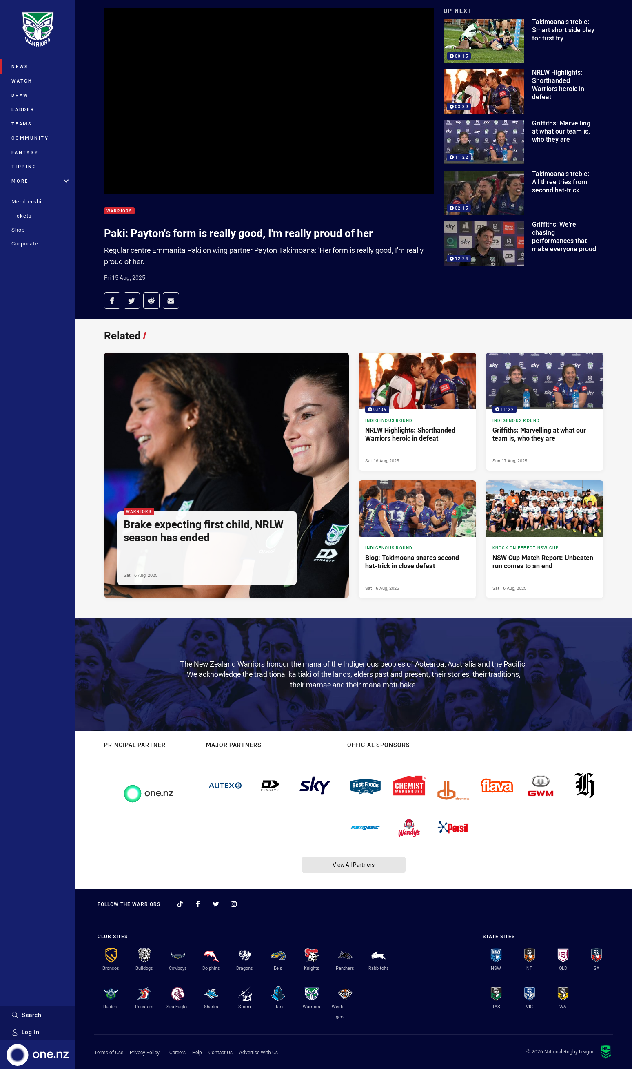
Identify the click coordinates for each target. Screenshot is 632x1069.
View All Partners (354, 864)
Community (30, 138)
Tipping (24, 166)
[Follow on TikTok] (180, 904)
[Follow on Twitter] (216, 904)
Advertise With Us (258, 1052)
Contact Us (220, 1052)
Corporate (24, 243)
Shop (18, 229)
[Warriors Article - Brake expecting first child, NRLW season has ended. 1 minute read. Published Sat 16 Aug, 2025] (226, 475)
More (40, 181)
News (20, 66)
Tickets (21, 215)
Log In (25, 1032)
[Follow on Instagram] (234, 904)
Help (197, 1052)
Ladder (23, 109)
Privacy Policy (145, 1052)
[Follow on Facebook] (198, 904)
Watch (22, 81)
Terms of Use (108, 1052)
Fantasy (24, 152)
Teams (21, 124)
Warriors (119, 211)
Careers (177, 1052)
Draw (20, 95)
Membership (28, 201)
